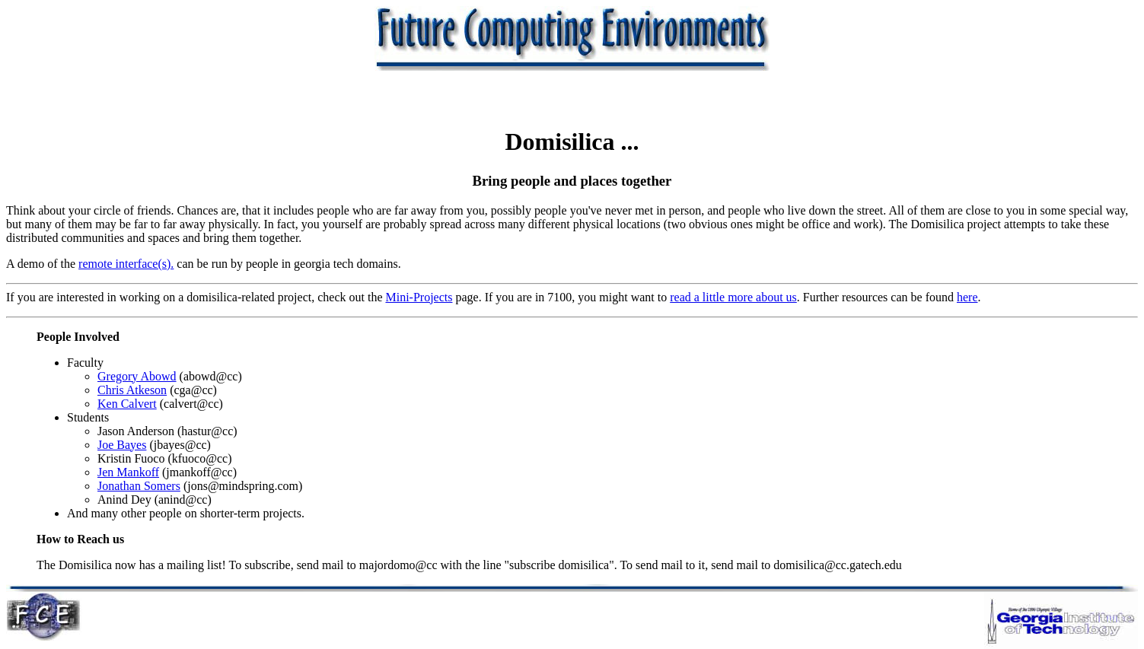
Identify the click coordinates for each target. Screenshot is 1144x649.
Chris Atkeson (132, 389)
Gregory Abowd (137, 376)
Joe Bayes (121, 444)
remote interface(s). (126, 263)
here (967, 297)
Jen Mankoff (128, 472)
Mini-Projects (418, 297)
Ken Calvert (127, 403)
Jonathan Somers (138, 485)
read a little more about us (733, 297)
